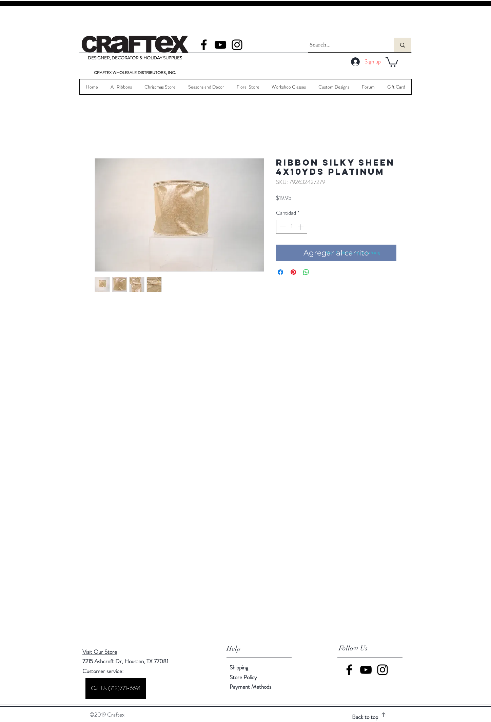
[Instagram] (237, 45)
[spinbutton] (291, 227)
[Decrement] (282, 227)
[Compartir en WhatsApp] (306, 272)
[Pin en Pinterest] (293, 272)
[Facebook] (204, 45)
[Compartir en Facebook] (280, 272)
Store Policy (243, 677)
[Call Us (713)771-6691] (115, 688)
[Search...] (344, 45)
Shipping (239, 667)
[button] (392, 61)
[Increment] (301, 227)
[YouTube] (220, 45)
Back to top (365, 717)
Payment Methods (251, 687)
